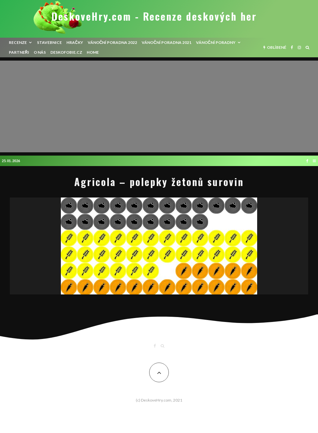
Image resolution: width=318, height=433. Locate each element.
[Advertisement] (159, 106)
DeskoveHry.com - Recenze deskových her (154, 16)
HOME (93, 52)
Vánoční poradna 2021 (166, 42)
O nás (40, 52)
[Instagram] (299, 47)
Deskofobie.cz (66, 52)
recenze (18, 42)
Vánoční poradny (216, 42)
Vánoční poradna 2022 (112, 42)
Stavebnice (49, 42)
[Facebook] (292, 47)
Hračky (74, 42)
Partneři (19, 52)
